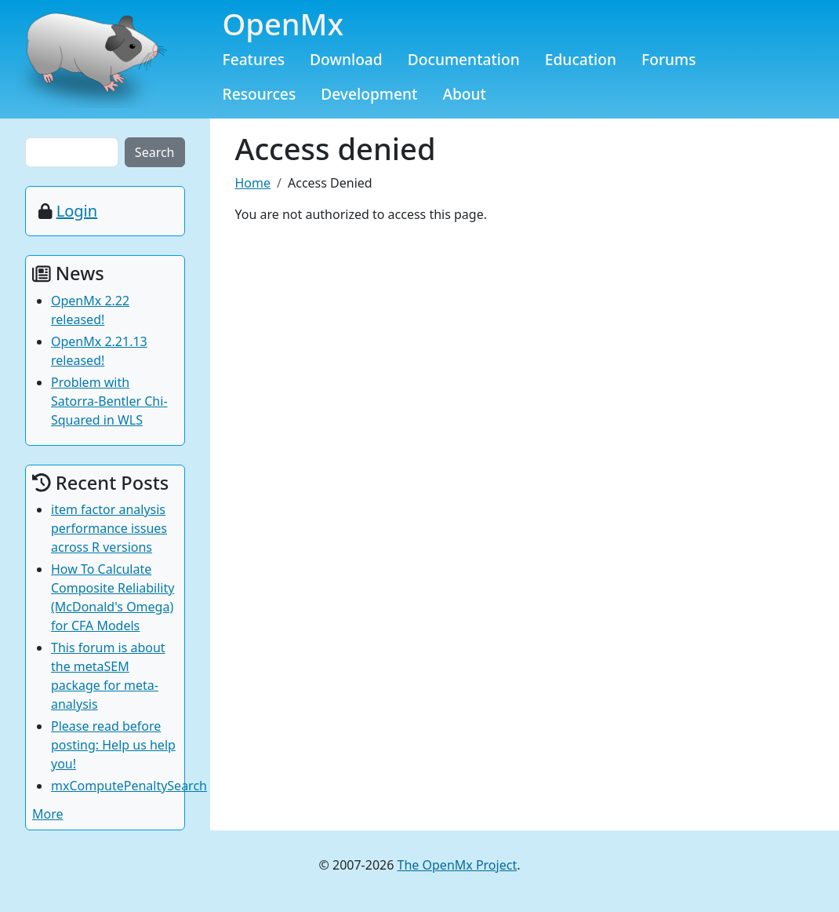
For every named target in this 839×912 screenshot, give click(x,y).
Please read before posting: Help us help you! (113, 744)
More (48, 814)
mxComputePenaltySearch (129, 785)
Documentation (464, 59)
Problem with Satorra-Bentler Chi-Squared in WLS (109, 401)
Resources (259, 93)
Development (369, 93)
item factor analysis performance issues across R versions (109, 528)
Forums (668, 59)
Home (253, 183)
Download (346, 59)
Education (580, 59)
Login (76, 210)
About (464, 93)
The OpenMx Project (458, 865)
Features (254, 59)
